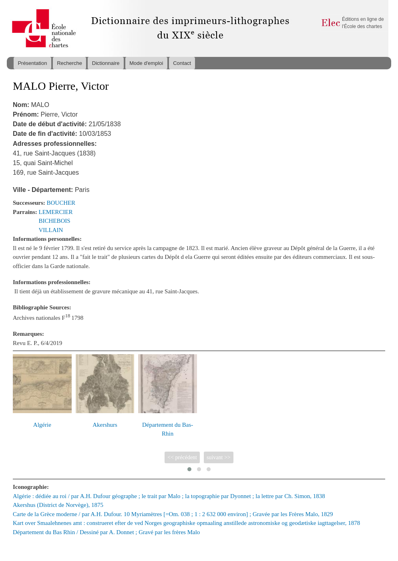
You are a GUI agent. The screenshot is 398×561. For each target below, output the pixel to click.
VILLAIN (51, 230)
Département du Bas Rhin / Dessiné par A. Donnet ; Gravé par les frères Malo (106, 532)
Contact (182, 63)
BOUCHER (61, 203)
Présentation (32, 63)
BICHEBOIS (54, 221)
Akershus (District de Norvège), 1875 (58, 505)
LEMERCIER (56, 212)
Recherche (69, 63)
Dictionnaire (106, 63)
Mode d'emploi (146, 63)
